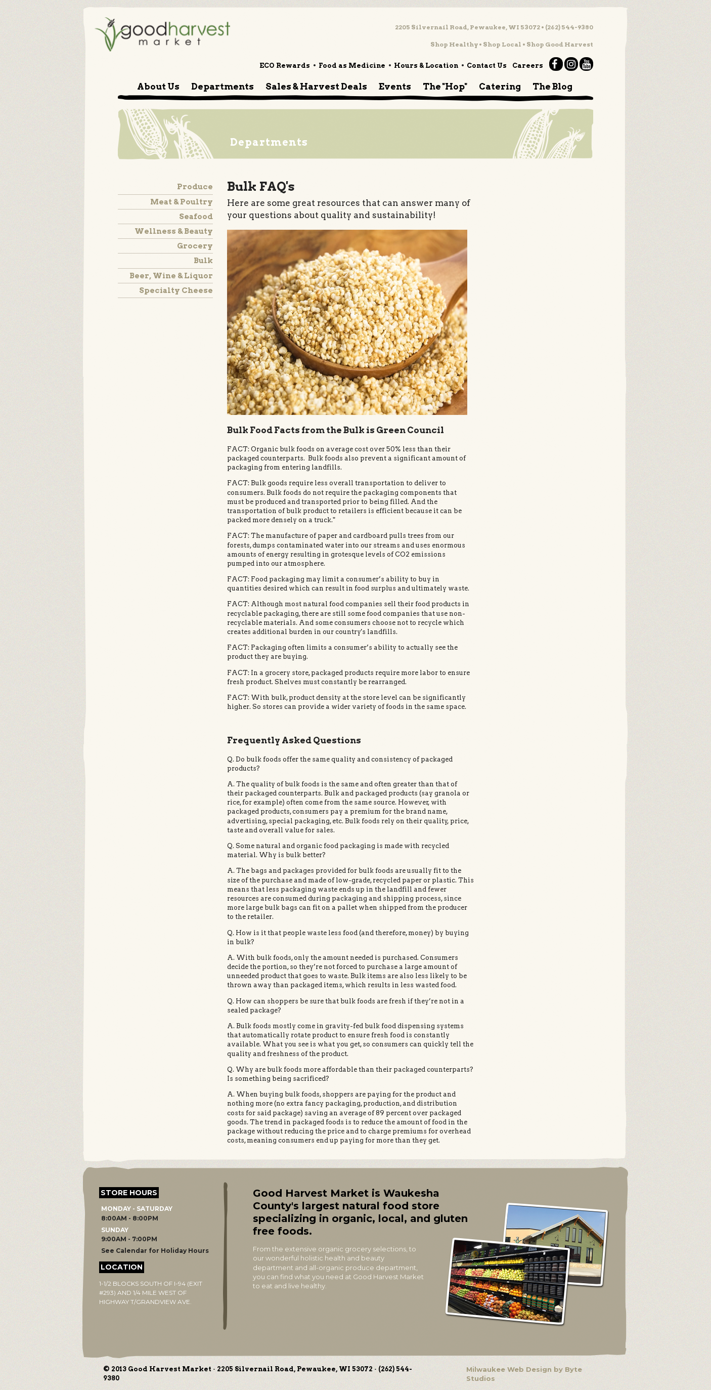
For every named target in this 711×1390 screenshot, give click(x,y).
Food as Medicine (352, 65)
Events (395, 86)
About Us (158, 86)
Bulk (203, 260)
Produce (195, 186)
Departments (222, 86)
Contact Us (487, 65)
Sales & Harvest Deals (316, 86)
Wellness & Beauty (174, 231)
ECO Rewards (284, 65)
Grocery (195, 245)
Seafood (196, 216)
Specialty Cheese (176, 290)
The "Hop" (445, 86)
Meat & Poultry (181, 201)
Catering (500, 86)
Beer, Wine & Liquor (171, 275)
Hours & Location (426, 65)
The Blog (552, 86)
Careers (527, 65)
